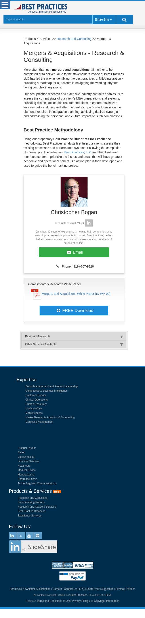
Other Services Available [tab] (74, 344)
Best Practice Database (31, 511)
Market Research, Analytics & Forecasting (50, 417)
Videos (131, 589)
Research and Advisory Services (37, 506)
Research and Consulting (74, 39)
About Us (15, 589)
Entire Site (102, 19)
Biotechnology (26, 456)
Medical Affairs (34, 408)
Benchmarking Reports (31, 502)
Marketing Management (39, 421)
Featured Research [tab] (74, 336)
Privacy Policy (80, 600)
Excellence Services (29, 515)
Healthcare (24, 465)
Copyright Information (106, 600)
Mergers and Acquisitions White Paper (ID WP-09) (76, 293)
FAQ (81, 589)
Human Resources (36, 404)
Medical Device (27, 470)
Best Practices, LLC (78, 152)
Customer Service (35, 395)
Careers (57, 589)
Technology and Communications (37, 483)
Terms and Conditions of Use (53, 600)
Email (74, 252)
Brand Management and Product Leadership (51, 386)
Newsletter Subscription (36, 589)
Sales (21, 452)
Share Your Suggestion (100, 589)
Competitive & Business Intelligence (46, 390)
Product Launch (27, 448)
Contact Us (70, 589)
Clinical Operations (36, 399)
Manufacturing (26, 474)
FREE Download (74, 310)
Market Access (34, 413)
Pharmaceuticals (27, 479)
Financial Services (28, 461)
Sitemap (120, 589)
